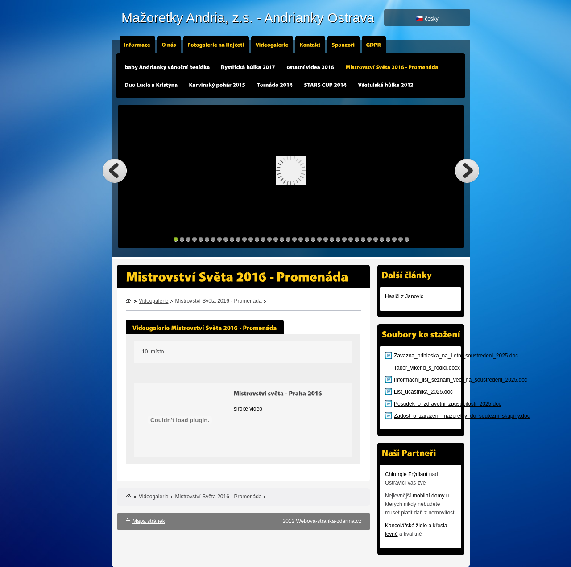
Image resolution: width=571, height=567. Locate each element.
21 (300, 239)
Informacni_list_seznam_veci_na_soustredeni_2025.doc (460, 380)
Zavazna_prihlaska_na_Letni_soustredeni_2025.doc (456, 356)
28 (344, 239)
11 (238, 239)
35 (388, 239)
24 (319, 239)
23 (313, 239)
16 (269, 239)
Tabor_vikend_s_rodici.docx (427, 368)
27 (338, 239)
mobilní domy (428, 496)
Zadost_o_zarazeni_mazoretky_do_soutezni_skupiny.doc (462, 416)
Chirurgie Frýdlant (406, 474)
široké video (248, 409)
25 (325, 239)
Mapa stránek (148, 521)
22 (307, 239)
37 (400, 239)
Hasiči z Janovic (404, 296)
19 (288, 239)
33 (375, 239)
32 (369, 239)
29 (350, 239)
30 (357, 239)
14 (257, 239)
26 (332, 239)
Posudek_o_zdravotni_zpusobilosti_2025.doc (447, 404)
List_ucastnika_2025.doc (423, 392)
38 (407, 239)
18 (282, 239)
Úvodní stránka (129, 301)
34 (382, 239)
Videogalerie (154, 301)
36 (394, 239)
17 (275, 239)
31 (363, 239)
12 (244, 239)
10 (232, 239)
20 (294, 239)
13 (250, 239)
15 (263, 239)
